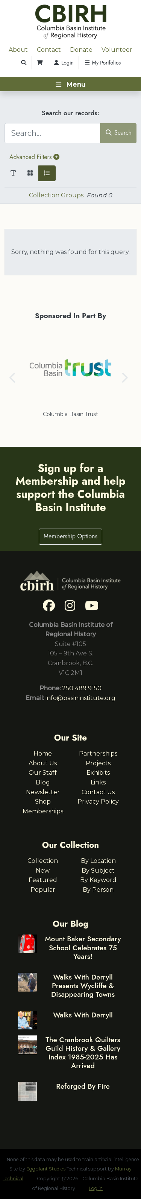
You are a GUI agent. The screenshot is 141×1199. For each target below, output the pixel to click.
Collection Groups (56, 195)
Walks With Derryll (83, 1015)
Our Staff (43, 772)
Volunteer (117, 49)
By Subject (98, 870)
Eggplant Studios (45, 1169)
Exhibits (98, 772)
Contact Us (98, 792)
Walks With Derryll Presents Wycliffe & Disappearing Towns (83, 985)
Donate (81, 49)
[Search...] (52, 133)
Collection (42, 860)
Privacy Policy (98, 801)
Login (63, 62)
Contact (49, 49)
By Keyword (98, 879)
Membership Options (70, 536)
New (43, 870)
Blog (43, 782)
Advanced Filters (34, 157)
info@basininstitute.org (80, 698)
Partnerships (98, 753)
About (18, 49)
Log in (96, 1188)
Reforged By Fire (82, 1086)
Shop (43, 801)
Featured (43, 879)
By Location (98, 860)
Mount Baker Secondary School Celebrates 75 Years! (83, 947)
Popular (42, 889)
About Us (43, 763)
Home (42, 753)
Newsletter (43, 792)
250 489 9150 (82, 688)
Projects (98, 763)
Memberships (43, 811)
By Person (98, 889)
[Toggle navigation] (70, 84)
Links (98, 782)
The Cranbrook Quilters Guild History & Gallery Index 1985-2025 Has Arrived (82, 1052)
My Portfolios (102, 62)
